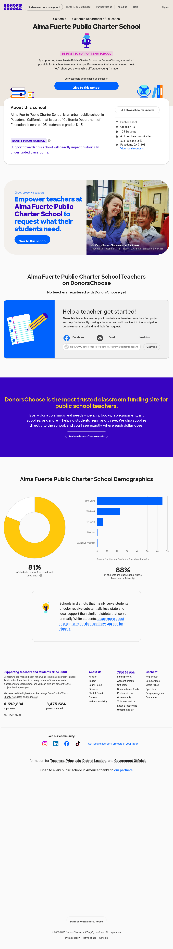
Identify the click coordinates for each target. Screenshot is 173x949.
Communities (153, 681)
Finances (93, 689)
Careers (93, 697)
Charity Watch (60, 693)
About (64, 174)
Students (106, 174)
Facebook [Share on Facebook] (74, 338)
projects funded (65, 705)
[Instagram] (45, 744)
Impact (92, 681)
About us (122, 7)
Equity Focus (95, 685)
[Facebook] (67, 744)
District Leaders (94, 761)
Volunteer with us (126, 701)
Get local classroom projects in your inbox (113, 743)
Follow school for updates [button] (137, 110)
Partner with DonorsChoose (86, 917)
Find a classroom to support (44, 7)
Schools (103, 935)
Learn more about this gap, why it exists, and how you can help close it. (92, 624)
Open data (151, 689)
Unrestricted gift (125, 709)
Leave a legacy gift (127, 705)
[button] (111, 346)
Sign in (165, 7)
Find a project (124, 676)
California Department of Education (96, 19)
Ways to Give (126, 672)
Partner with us (104, 7)
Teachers (84, 174)
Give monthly (124, 697)
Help (135, 7)
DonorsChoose (13, 7)
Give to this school (86, 86)
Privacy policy (72, 935)
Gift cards (122, 685)
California (59, 19)
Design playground (155, 693)
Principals (73, 761)
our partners (123, 770)
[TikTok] (78, 744)
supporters (23, 705)
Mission (93, 676)
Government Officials (130, 761)
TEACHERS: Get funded (78, 7)
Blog (156, 685)
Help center (152, 676)
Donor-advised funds (128, 689)
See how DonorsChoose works (86, 434)
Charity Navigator (13, 697)
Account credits (125, 681)
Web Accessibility (98, 701)
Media (149, 685)
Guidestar (32, 697)
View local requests (132, 148)
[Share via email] (111, 337)
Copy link (151, 346)
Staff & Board (96, 693)
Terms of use (89, 935)
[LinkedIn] (56, 744)
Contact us (151, 697)
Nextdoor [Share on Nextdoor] (140, 337)
